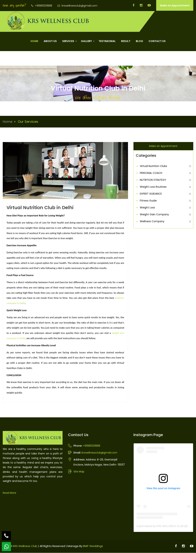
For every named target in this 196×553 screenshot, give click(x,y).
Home (34, 41)
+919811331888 (43, 5)
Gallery (86, 41)
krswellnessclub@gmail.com (79, 5)
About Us (50, 41)
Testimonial (107, 41)
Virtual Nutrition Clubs (153, 166)
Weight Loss (147, 208)
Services (68, 41)
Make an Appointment (175, 5)
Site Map (78, 472)
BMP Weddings (93, 546)
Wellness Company (152, 221)
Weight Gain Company (154, 215)
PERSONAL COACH (151, 173)
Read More (9, 493)
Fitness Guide (148, 201)
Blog (139, 41)
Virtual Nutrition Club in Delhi (40, 208)
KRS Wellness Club (25, 546)
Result (125, 41)
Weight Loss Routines (153, 187)
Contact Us (157, 41)
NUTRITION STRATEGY (153, 180)
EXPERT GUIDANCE (151, 194)
